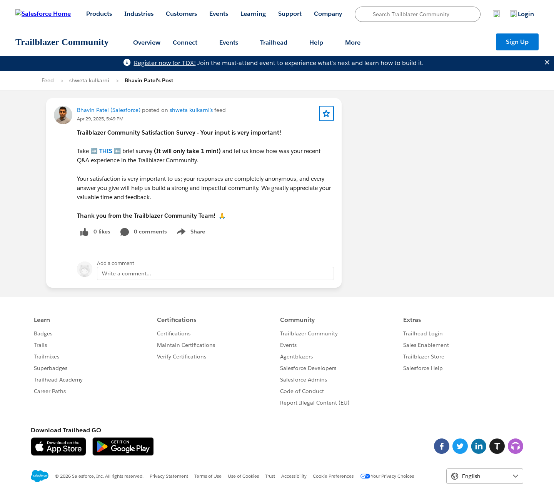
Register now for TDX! (165, 63)
